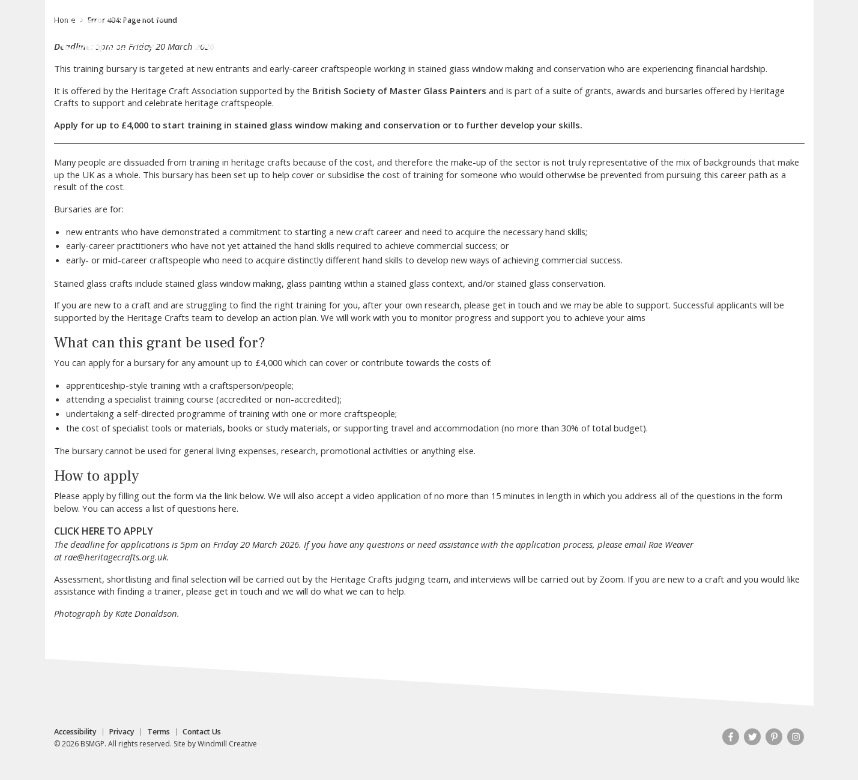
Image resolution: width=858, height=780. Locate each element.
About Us (291, 60)
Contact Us (202, 732)
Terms (158, 732)
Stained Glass (357, 60)
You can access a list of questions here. (160, 508)
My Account (628, 16)
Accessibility (75, 732)
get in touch (516, 305)
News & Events (636, 60)
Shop (757, 60)
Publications (560, 60)
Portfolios (496, 60)
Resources (708, 60)
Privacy (121, 732)
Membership (431, 60)
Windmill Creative (227, 744)
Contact (684, 16)
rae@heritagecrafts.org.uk (115, 557)
